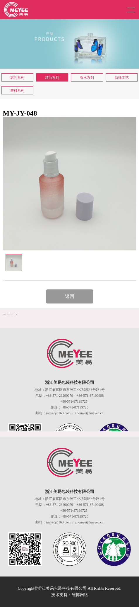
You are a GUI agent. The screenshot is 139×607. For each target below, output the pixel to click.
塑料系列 (17, 91)
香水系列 (87, 78)
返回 (69, 296)
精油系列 (52, 78)
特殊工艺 (122, 78)
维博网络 (80, 595)
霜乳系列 (17, 78)
